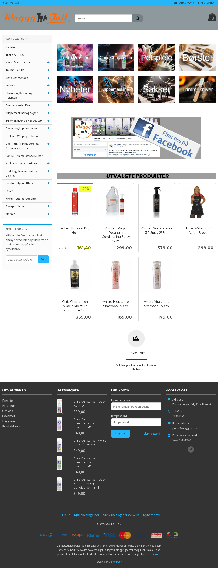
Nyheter (11, 47)
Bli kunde (9, 406)
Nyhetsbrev (151, 515)
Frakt (66, 515)
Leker (9, 191)
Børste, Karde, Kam (18, 105)
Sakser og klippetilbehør (21, 128)
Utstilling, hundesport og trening (21, 173)
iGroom (10, 85)
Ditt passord (119, 416)
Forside (7, 400)
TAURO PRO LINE (16, 70)
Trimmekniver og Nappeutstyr (25, 121)
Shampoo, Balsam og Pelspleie (19, 95)
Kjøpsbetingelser (86, 515)
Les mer (156, 554)
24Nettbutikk (116, 562)
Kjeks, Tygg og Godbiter (21, 198)
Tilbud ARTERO (15, 55)
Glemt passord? (152, 433)
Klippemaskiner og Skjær (22, 113)
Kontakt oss (11, 426)
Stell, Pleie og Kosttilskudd (23, 163)
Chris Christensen (17, 78)
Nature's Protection (18, 62)
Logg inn (8, 421)
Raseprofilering (16, 206)
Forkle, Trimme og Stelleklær (24, 156)
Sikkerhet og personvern (121, 515)
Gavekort (9, 416)
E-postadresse (120, 400)
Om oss (7, 411)
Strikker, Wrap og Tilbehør (22, 136)
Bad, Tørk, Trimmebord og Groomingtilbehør (22, 146)
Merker (10, 214)
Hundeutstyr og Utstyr (20, 183)
